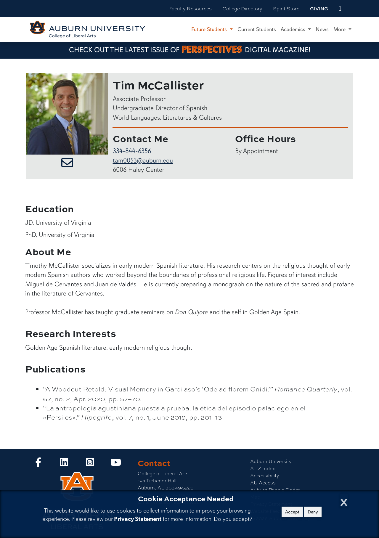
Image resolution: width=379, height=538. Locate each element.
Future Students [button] (209, 29)
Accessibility (264, 475)
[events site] (339, 9)
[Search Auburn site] (352, 8)
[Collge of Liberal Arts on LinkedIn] (64, 463)
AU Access (263, 482)
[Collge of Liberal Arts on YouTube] (115, 463)
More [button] (340, 29)
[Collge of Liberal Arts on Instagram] (90, 463)
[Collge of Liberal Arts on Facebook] (38, 463)
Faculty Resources (190, 8)
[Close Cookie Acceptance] (344, 500)
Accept (292, 512)
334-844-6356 (132, 151)
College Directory (242, 8)
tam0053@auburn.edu (143, 160)
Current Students (256, 29)
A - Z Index (262, 468)
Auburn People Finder (275, 489)
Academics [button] (294, 29)
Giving (319, 8)
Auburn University (271, 461)
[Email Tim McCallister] (67, 163)
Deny (313, 512)
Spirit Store (286, 8)
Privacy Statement (137, 519)
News (322, 29)
